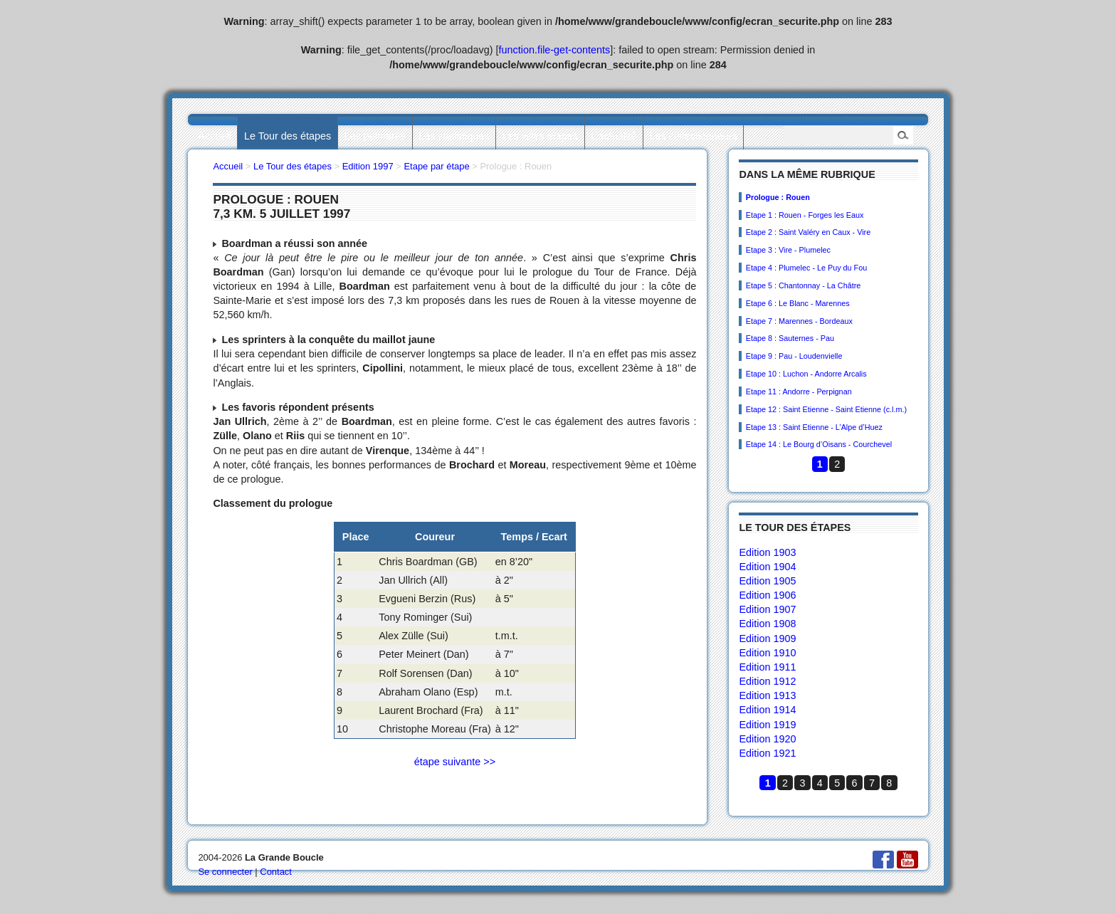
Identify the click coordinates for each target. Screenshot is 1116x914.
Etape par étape (436, 166)
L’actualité (613, 136)
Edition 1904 (767, 566)
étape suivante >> (454, 761)
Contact (276, 871)
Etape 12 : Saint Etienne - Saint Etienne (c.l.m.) (826, 409)
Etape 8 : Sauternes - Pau (790, 338)
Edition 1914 (767, 709)
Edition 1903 (767, 552)
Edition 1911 (767, 667)
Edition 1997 (368, 166)
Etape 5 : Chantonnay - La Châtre (803, 285)
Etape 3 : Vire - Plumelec (788, 250)
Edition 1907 (767, 609)
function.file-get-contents (555, 50)
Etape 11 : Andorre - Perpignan (799, 391)
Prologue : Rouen (778, 197)
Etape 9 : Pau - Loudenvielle (794, 356)
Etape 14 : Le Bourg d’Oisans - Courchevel (819, 444)
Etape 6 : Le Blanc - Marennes (798, 303)
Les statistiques (453, 136)
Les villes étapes (540, 136)
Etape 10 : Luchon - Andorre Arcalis (806, 373)
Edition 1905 (767, 581)
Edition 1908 (767, 623)
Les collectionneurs (693, 136)
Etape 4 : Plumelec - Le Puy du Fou (806, 267)
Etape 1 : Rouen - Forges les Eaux (805, 215)
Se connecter (225, 871)
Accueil (214, 136)
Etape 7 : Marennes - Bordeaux (799, 321)
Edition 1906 (767, 595)
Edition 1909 (767, 638)
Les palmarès (375, 136)
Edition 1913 (767, 695)
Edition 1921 (767, 753)
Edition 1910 (767, 652)
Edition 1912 (767, 681)
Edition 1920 (767, 739)
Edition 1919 (767, 724)
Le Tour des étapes (287, 136)
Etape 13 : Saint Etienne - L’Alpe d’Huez (814, 427)
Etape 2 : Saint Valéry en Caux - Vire (808, 232)
